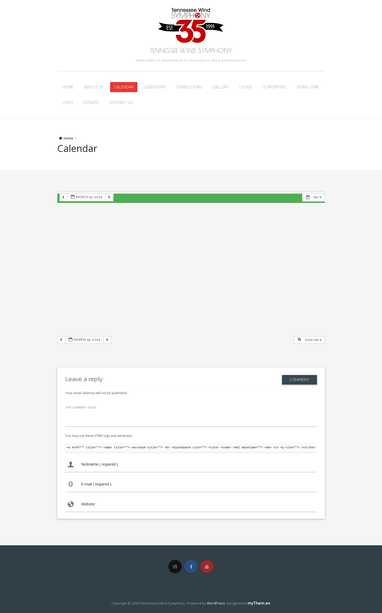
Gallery (221, 87)
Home (68, 87)
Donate (91, 102)
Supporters (274, 87)
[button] (309, 340)
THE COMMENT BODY (80, 407)
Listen (246, 87)
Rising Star (308, 87)
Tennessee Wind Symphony (191, 50)
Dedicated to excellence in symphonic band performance (191, 60)
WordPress (216, 603)
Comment (299, 379)
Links (68, 102)
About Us (93, 87)
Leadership (155, 87)
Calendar (123, 87)
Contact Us (121, 102)
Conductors (189, 87)
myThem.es (259, 603)
